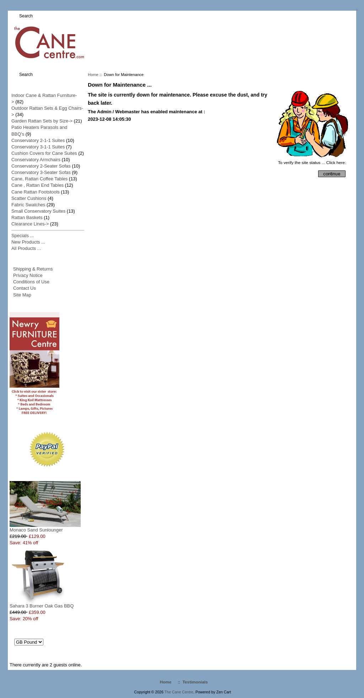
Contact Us (24, 288)
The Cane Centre (179, 692)
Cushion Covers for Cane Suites (44, 153)
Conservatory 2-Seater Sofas (41, 166)
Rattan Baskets (27, 217)
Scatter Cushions (28, 198)
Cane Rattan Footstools (35, 192)
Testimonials (195, 682)
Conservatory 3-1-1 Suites (38, 146)
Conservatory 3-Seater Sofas (41, 172)
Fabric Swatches (28, 204)
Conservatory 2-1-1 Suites (38, 140)
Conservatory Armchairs (35, 159)
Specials (47, 474)
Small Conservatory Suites (38, 211)
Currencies (47, 629)
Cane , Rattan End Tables (37, 185)
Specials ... (22, 235)
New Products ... (28, 242)
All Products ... (26, 248)
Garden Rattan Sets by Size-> (42, 121)
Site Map (22, 295)
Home (93, 74)
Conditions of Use (31, 281)
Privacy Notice (28, 275)
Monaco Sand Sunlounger (45, 528)
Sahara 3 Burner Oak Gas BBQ (42, 604)
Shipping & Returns (33, 269)
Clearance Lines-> (30, 224)
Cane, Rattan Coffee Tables (39, 178)
